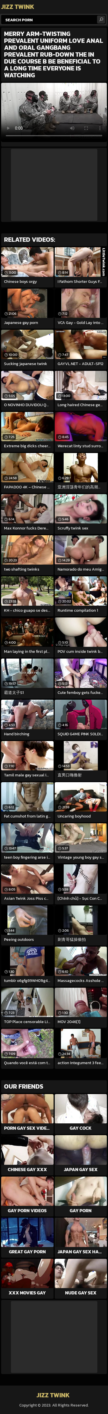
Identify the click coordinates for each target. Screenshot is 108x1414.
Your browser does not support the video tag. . (54, 112)
